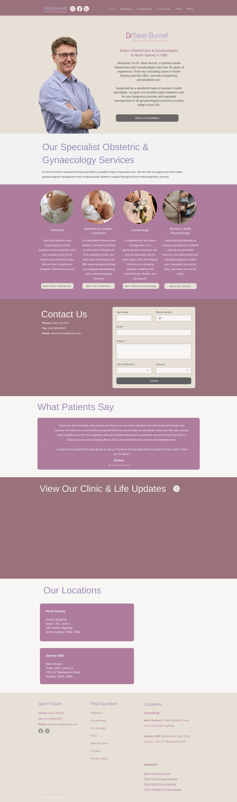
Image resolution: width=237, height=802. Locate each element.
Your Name (123, 312)
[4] (117, 465)
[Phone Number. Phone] (177, 318)
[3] (114, 465)
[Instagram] (72, 8)
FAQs (94, 735)
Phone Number (164, 312)
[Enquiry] (154, 351)
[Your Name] (133, 318)
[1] (109, 465)
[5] (120, 465)
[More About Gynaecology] (141, 286)
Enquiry (121, 341)
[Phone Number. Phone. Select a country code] (161, 318)
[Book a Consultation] (147, 118)
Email (120, 326)
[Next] (194, 444)
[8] (128, 465)
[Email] (153, 333)
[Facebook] (79, 8)
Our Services (98, 728)
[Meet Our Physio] (180, 286)
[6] (122, 465)
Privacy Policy (99, 758)
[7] (125, 465)
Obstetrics (96, 712)
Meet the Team (99, 743)
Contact (95, 751)
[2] (112, 465)
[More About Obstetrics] (57, 286)
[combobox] (134, 370)
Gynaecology (98, 720)
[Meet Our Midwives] (98, 286)
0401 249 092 (60, 323)
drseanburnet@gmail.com (66, 333)
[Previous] (43, 444)
